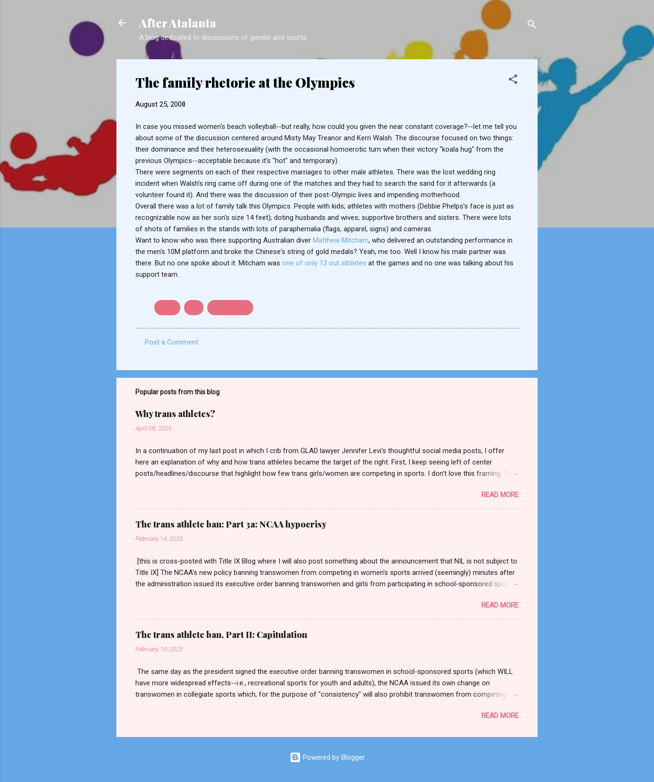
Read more (500, 495)
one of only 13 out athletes (325, 263)
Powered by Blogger (327, 757)
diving (167, 307)
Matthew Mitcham (341, 240)
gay (193, 307)
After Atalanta (177, 22)
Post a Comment (171, 342)
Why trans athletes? (175, 413)
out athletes (230, 307)
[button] (513, 80)
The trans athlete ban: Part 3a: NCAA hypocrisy (231, 524)
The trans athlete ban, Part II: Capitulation (221, 634)
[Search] (532, 25)
